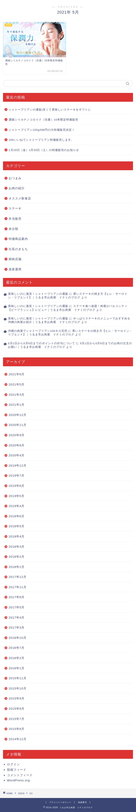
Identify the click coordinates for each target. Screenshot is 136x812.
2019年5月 (16, 496)
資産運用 (15, 269)
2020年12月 (17, 415)
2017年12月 (17, 577)
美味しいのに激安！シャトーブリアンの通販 (38, 293)
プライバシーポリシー (60, 802)
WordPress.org (18, 780)
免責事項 (82, 802)
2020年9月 (16, 435)
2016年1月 (16, 668)
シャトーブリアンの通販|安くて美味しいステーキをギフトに (50, 109)
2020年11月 (17, 425)
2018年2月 (16, 556)
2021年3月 (16, 394)
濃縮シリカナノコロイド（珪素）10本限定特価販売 (43, 119)
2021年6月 (16, 374)
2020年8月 (16, 445)
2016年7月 (16, 647)
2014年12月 (17, 739)
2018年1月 (16, 567)
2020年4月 (16, 455)
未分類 (13, 228)
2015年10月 (17, 688)
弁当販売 (15, 218)
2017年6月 (16, 597)
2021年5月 (16, 384)
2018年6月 (16, 516)
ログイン (13, 764)
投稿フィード (16, 769)
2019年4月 (16, 506)
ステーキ (15, 208)
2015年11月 (17, 678)
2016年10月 (17, 637)
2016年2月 (16, 658)
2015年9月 (16, 698)
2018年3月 (16, 546)
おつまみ (15, 178)
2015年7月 (16, 718)
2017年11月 (17, 587)
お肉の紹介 (17, 188)
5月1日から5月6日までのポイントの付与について (41, 343)
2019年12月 (17, 465)
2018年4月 (16, 536)
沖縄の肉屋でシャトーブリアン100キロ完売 (37, 330)
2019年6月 (16, 485)
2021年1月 (16, 404)
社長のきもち (18, 249)
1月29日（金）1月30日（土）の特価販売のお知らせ (44, 150)
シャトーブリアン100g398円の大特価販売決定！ (42, 129)
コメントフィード (20, 775)
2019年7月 (16, 475)
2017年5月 (16, 607)
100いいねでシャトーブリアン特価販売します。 (41, 139)
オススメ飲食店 (20, 198)
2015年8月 (16, 708)
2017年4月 (16, 617)
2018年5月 (16, 526)
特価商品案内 (18, 238)
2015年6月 (16, 728)
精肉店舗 (15, 259)
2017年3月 (16, 627)
